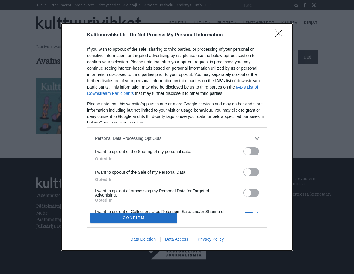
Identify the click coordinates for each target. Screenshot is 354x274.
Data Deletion (143, 239)
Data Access (176, 239)
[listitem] (177, 138)
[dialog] (177, 137)
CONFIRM (133, 217)
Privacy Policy (211, 239)
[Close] (280, 35)
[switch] (251, 151)
